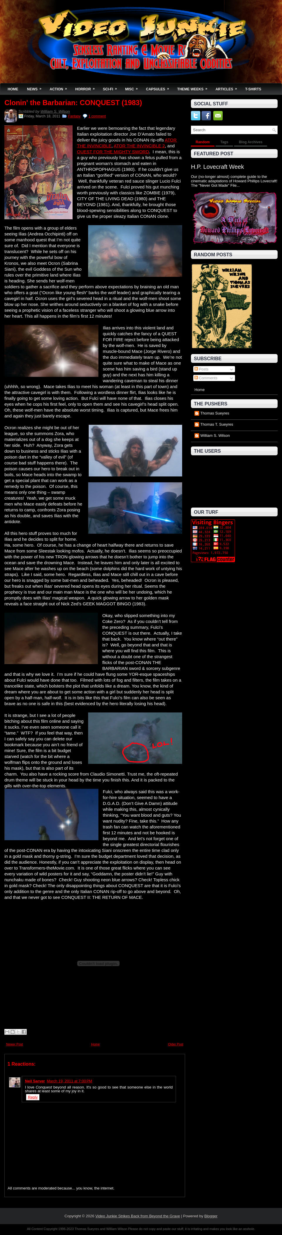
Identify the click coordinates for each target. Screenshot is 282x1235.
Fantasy (74, 116)
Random (203, 142)
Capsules (159, 87)
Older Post (175, 1044)
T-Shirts (253, 89)
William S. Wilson (55, 111)
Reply (33, 1097)
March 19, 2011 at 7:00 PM (69, 1081)
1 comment (97, 116)
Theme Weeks (194, 87)
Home (13, 89)
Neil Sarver (35, 1081)
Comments (205, 378)
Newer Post (14, 1044)
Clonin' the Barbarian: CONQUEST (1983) (73, 102)
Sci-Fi (112, 87)
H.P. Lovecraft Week (217, 167)
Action (60, 87)
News (36, 87)
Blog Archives (250, 142)
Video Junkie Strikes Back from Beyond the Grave (137, 1216)
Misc (133, 87)
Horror (86, 87)
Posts (201, 369)
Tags (224, 142)
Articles (228, 87)
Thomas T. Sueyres (216, 424)
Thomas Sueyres (214, 413)
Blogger (211, 1216)
